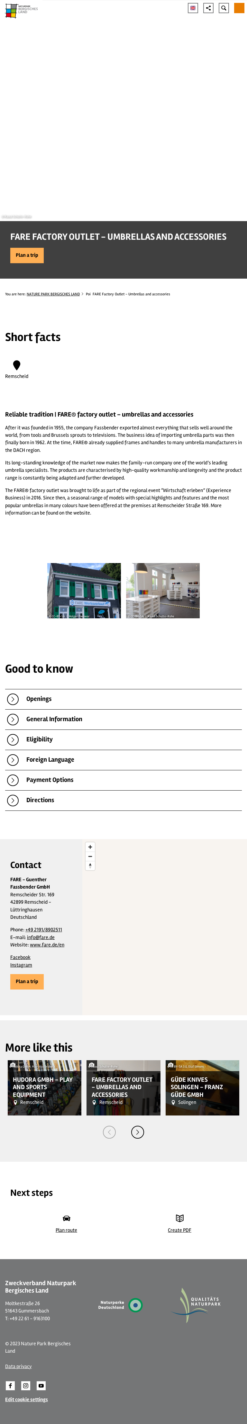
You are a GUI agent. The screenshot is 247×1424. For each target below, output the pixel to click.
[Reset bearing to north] (90, 865)
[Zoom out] (90, 856)
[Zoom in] (90, 847)
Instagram (21, 965)
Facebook (20, 957)
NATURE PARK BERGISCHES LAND (53, 294)
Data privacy (18, 1366)
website (81, 513)
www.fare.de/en (47, 945)
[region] (164, 927)
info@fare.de (41, 937)
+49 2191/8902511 (43, 930)
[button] (27, 255)
